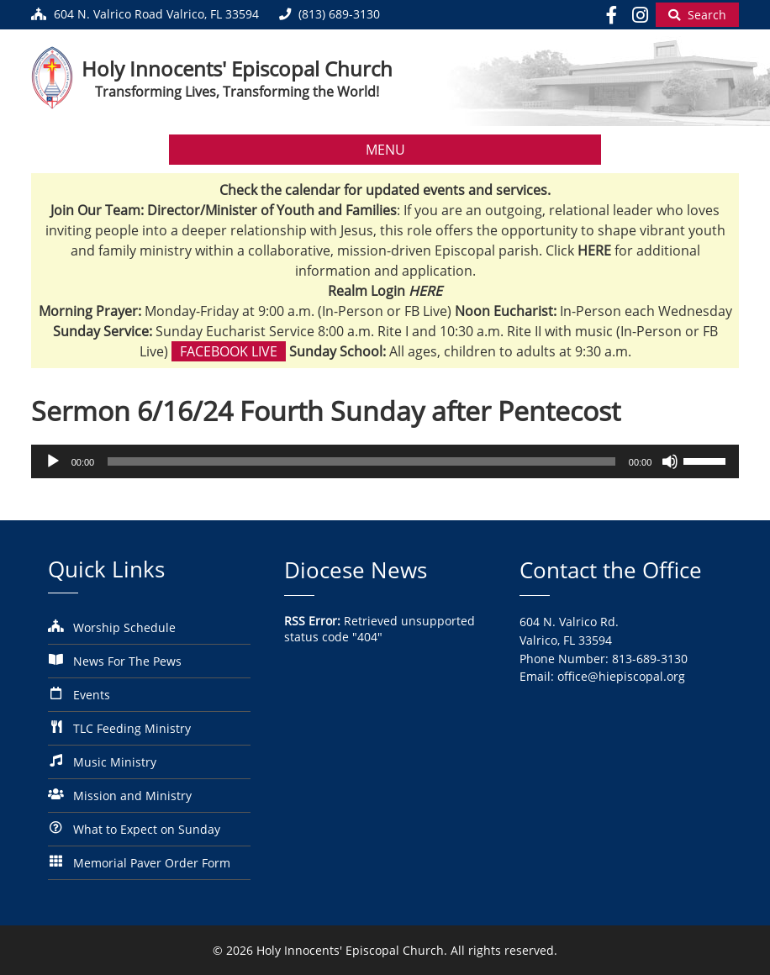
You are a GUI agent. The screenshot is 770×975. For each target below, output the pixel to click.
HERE (425, 291)
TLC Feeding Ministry (132, 728)
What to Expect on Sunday (146, 829)
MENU (385, 149)
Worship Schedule (124, 627)
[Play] (53, 461)
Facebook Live (228, 351)
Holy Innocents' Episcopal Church (237, 68)
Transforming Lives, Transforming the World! (237, 91)
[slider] (361, 461)
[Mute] (670, 461)
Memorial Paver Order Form (151, 863)
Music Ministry (114, 762)
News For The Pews (127, 661)
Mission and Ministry (132, 796)
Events (91, 695)
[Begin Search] (697, 15)
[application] (385, 461)
